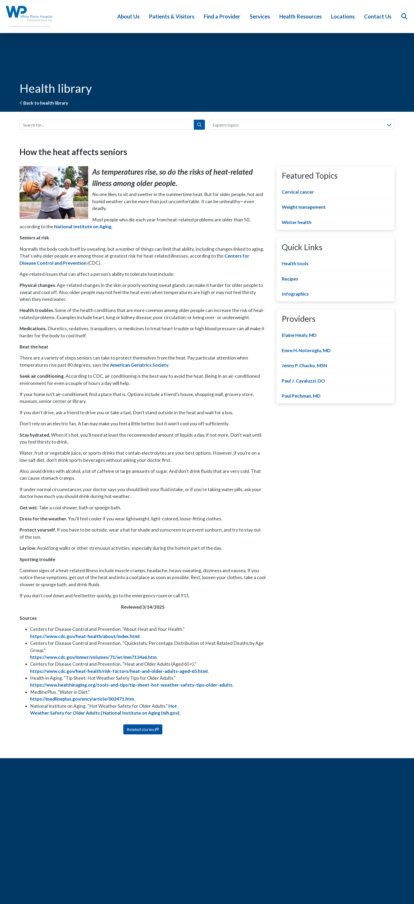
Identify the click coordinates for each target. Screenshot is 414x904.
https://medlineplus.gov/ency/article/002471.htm (82, 699)
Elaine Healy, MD (299, 335)
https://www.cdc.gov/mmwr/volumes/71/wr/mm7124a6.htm (93, 657)
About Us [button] (130, 16)
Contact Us (379, 16)
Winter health (296, 222)
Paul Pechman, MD (301, 396)
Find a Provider (223, 16)
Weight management (304, 207)
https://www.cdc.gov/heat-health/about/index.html (85, 636)
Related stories (143, 729)
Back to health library (44, 103)
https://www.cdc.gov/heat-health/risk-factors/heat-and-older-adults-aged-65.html (119, 671)
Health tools (295, 263)
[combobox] (301, 125)
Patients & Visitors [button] (173, 16)
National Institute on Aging (82, 226)
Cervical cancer (298, 192)
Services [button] (261, 16)
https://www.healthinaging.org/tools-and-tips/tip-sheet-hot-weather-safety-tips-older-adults (131, 685)
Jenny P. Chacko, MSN (304, 365)
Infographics (295, 294)
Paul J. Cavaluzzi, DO (303, 381)
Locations (344, 16)
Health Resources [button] (302, 16)
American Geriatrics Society (139, 365)
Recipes (290, 279)
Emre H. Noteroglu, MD (306, 350)
